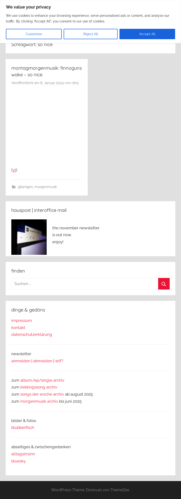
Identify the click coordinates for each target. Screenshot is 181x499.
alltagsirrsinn (23, 454)
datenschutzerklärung (31, 334)
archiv (51, 387)
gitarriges (25, 187)
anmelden (20, 360)
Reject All (90, 34)
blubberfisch (22, 427)
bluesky (18, 461)
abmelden (42, 360)
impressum (21, 320)
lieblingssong (33, 387)
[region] (90, 21)
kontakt (18, 327)
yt (14, 170)
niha (75, 83)
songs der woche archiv (42, 394)
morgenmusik (45, 187)
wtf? (59, 360)
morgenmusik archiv (39, 401)
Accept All (147, 34)
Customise (34, 34)
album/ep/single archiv (42, 380)
